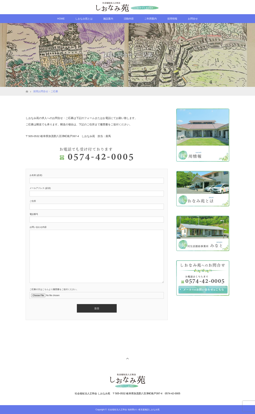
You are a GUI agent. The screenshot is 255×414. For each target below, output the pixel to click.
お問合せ (193, 18)
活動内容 (129, 18)
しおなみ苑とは (84, 18)
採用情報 (172, 18)
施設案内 (108, 18)
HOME (61, 18)
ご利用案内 (150, 18)
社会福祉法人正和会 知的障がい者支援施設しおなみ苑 (133, 409)
